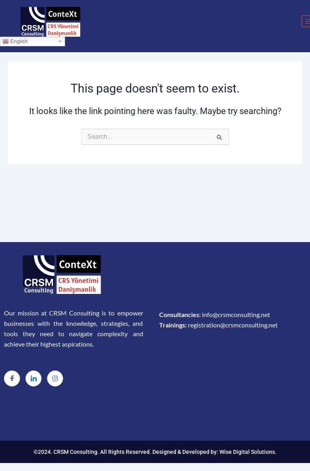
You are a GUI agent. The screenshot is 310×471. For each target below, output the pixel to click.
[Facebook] (12, 378)
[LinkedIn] (33, 378)
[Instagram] (55, 378)
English (15, 41)
